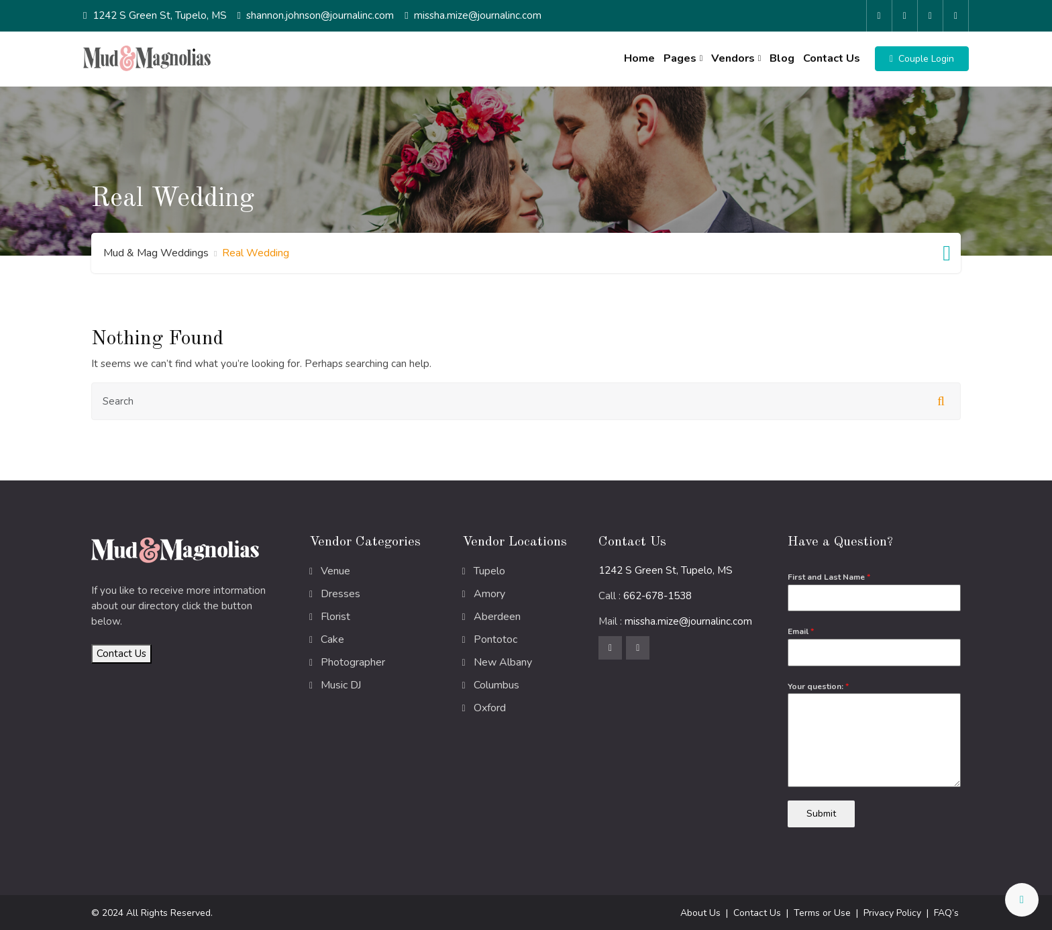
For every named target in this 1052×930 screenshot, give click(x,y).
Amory (489, 593)
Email (801, 631)
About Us (700, 912)
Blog (782, 58)
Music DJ (341, 685)
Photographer (353, 662)
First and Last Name (829, 577)
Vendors (733, 58)
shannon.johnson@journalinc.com (320, 15)
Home (638, 58)
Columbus (496, 685)
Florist (335, 616)
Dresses (340, 593)
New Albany (503, 662)
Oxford (490, 708)
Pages (680, 58)
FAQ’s (946, 912)
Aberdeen (497, 616)
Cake (332, 639)
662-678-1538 (657, 596)
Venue (335, 571)
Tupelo (489, 571)
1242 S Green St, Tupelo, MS (160, 15)
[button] (922, 58)
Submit (821, 813)
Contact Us (831, 58)
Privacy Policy (892, 912)
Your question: (818, 686)
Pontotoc (495, 639)
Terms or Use (822, 912)
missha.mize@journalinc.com (477, 15)
